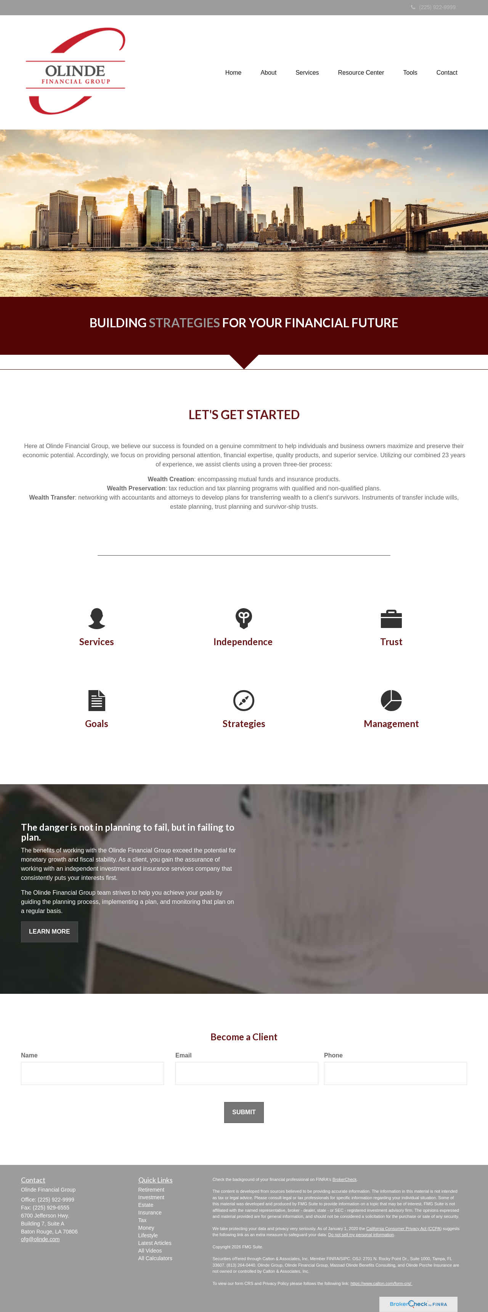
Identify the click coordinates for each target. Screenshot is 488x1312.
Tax (142, 1220)
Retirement (151, 1190)
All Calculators (155, 1258)
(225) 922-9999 (433, 7)
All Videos (150, 1251)
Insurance (150, 1212)
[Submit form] (243, 1112)
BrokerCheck (344, 1179)
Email (183, 1055)
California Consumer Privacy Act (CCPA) (404, 1228)
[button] (268, 72)
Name (29, 1055)
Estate (146, 1205)
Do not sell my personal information (361, 1234)
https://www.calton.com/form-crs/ (381, 1283)
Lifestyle (148, 1235)
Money (146, 1228)
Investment (151, 1197)
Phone (333, 1055)
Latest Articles (155, 1243)
